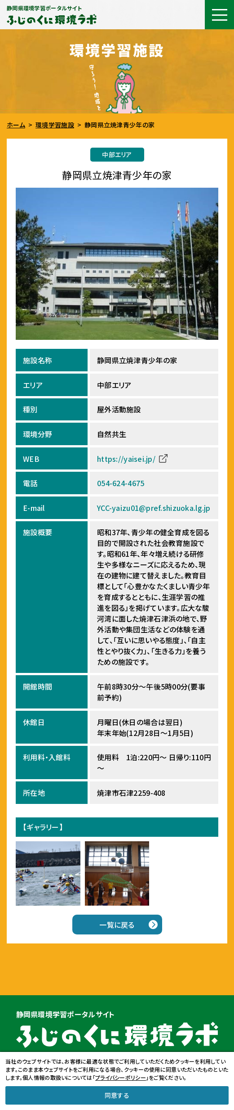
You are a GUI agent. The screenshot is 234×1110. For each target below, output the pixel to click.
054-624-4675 (120, 483)
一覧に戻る (116, 924)
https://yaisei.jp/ (126, 458)
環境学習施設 (54, 124)
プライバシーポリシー (120, 1077)
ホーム (16, 124)
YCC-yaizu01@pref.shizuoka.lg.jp (154, 507)
